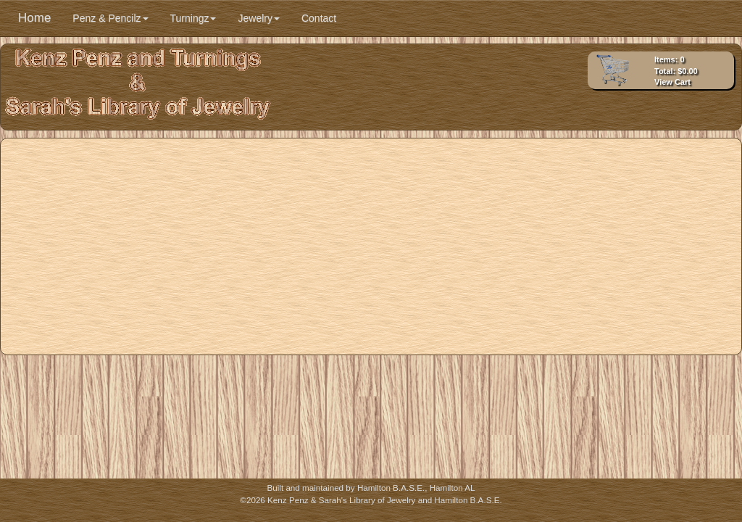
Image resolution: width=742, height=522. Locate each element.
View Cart (672, 82)
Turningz (193, 18)
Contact (318, 18)
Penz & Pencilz (110, 18)
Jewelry (258, 18)
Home (34, 18)
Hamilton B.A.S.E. (391, 487)
